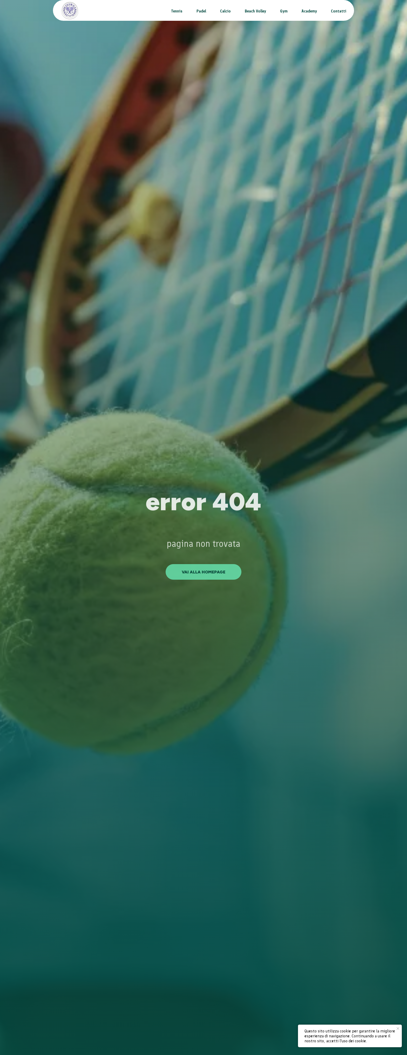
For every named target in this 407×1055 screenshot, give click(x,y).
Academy (309, 11)
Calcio (225, 11)
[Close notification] (398, 1028)
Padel (201, 11)
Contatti (338, 11)
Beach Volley (255, 11)
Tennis (176, 11)
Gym (284, 11)
